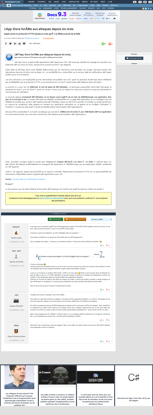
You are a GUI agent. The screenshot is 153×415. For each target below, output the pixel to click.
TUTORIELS (33, 8)
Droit (102, 2)
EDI (74, 5)
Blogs (56, 2)
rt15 (16, 295)
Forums (31, 2)
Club (110, 2)
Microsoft (52, 5)
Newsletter (74, 2)
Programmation (83, 5)
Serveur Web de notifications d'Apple (29, 179)
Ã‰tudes (94, 2)
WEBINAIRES (47, 8)
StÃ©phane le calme (32, 38)
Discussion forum (134, 58)
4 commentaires (48, 38)
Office (99, 5)
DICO (104, 8)
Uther (16, 325)
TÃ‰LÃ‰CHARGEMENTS (69, 8)
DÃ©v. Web (67, 5)
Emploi (85, 2)
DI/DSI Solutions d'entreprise (21, 5)
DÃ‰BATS (91, 8)
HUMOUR (110, 8)
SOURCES (82, 8)
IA (40, 5)
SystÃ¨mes (114, 5)
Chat (64, 2)
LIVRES (56, 8)
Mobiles (105, 5)
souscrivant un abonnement (51, 198)
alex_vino (16, 251)
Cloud (36, 5)
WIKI (98, 8)
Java (59, 5)
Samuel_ (16, 227)
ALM (45, 5)
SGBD (92, 5)
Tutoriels (41, 2)
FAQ (50, 2)
